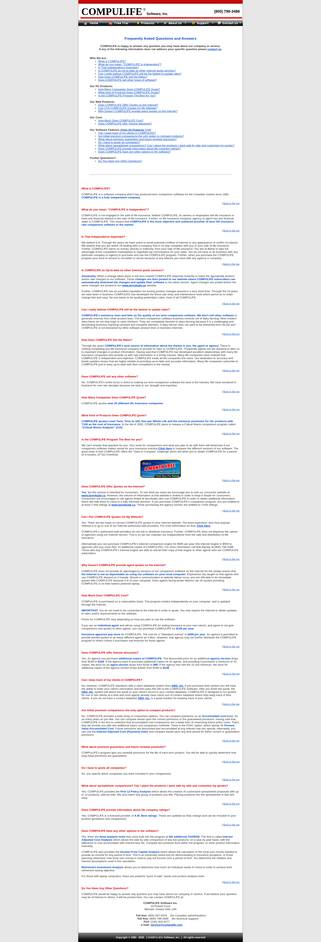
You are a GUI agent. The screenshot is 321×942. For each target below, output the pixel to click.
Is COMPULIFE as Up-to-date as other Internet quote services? (137, 70)
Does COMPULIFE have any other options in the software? (134, 151)
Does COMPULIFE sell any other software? (109, 376)
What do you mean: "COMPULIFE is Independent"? (130, 64)
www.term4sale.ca (134, 285)
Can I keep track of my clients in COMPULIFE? (127, 133)
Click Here (165, 448)
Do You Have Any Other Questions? (120, 161)
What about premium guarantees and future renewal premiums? (137, 139)
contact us (214, 49)
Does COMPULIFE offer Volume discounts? (125, 123)
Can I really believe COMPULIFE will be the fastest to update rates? (139, 73)
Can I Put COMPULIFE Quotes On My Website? (128, 108)
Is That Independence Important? (118, 67)
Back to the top (231, 203)
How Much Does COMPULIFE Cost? (120, 120)
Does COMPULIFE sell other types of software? (127, 80)
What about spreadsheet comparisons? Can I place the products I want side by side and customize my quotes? (166, 145)
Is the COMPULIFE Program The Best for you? (127, 95)
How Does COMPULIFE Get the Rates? (122, 76)
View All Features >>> (135, 129)
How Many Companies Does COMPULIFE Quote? (129, 89)
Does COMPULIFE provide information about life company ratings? (139, 148)
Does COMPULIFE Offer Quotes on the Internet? (128, 104)
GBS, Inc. (178, 685)
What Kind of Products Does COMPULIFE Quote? (129, 92)
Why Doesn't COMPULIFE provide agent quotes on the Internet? (138, 111)
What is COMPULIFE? (112, 61)
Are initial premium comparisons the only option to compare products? (141, 136)
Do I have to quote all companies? (119, 142)
